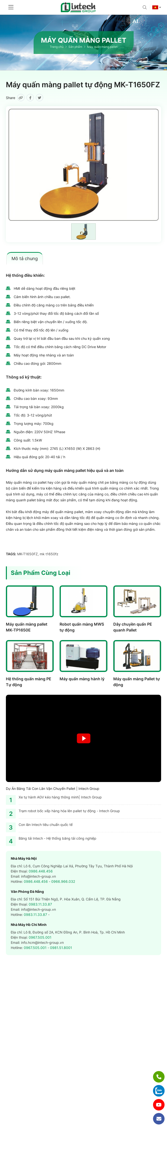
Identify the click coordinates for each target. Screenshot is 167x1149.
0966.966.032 (63, 881)
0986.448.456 (41, 871)
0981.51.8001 (61, 948)
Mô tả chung (25, 258)
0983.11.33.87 (40, 904)
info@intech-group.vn (38, 876)
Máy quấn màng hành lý (82, 678)
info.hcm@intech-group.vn (42, 942)
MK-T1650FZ (27, 554)
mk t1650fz (49, 554)
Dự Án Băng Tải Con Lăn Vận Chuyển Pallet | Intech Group (52, 788)
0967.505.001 (40, 937)
